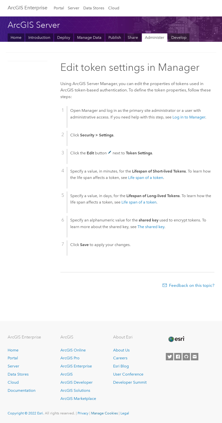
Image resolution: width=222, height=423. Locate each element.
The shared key (150, 226)
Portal (59, 8)
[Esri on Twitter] (169, 356)
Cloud (113, 8)
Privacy (83, 413)
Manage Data (89, 37)
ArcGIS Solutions (75, 390)
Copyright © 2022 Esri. (26, 413)
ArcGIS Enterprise (76, 366)
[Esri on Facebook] (178, 356)
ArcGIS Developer (76, 382)
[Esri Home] (176, 339)
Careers (120, 358)
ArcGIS (66, 374)
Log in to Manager (188, 117)
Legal (124, 413)
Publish (114, 37)
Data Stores (93, 8)
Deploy (63, 37)
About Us (121, 350)
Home (16, 37)
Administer (154, 37)
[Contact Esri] (194, 356)
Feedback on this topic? (191, 285)
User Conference (128, 374)
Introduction (39, 37)
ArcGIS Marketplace (78, 398)
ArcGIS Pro (70, 358)
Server (73, 8)
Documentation (21, 390)
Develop (179, 37)
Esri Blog (121, 366)
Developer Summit (130, 382)
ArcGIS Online (73, 350)
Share (133, 37)
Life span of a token (145, 177)
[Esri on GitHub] (186, 356)
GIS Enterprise (27, 8)
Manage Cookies (104, 413)
